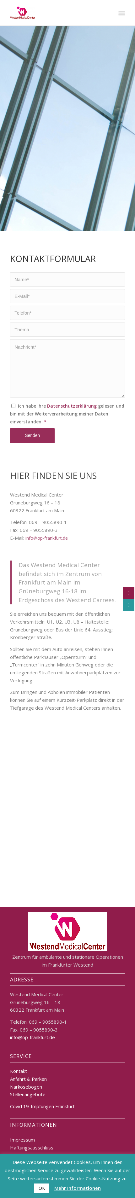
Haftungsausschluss (31, 1147)
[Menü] (121, 12)
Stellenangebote (28, 1094)
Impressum (22, 1140)
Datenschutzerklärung (72, 425)
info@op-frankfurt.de (46, 584)
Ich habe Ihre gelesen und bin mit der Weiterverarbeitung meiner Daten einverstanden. (67, 433)
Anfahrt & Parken (28, 1079)
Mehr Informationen (77, 1188)
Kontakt (18, 1071)
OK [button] (42, 1188)
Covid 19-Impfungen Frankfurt (42, 1106)
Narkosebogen (26, 1087)
